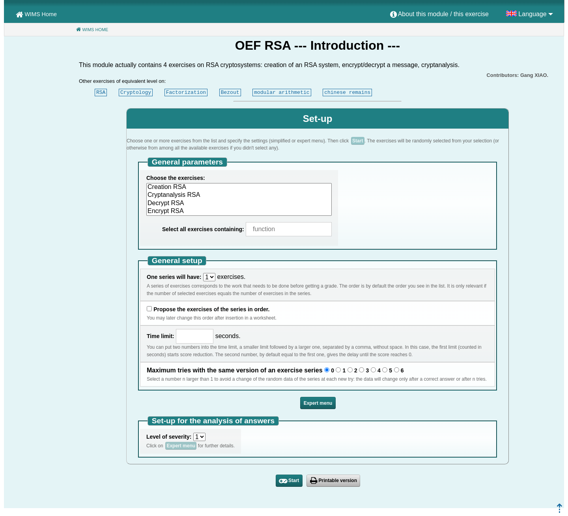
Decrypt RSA (239, 204)
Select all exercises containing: (203, 229)
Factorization (186, 92)
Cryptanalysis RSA (239, 195)
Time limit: (160, 336)
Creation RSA (239, 187)
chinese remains (347, 92)
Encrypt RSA (239, 211)
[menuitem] (439, 14)
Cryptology (135, 92)
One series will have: (174, 277)
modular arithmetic (281, 92)
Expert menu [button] (318, 403)
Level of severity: (168, 437)
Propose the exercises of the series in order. (211, 309)
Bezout (230, 92)
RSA (100, 92)
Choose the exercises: (175, 178)
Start (357, 141)
